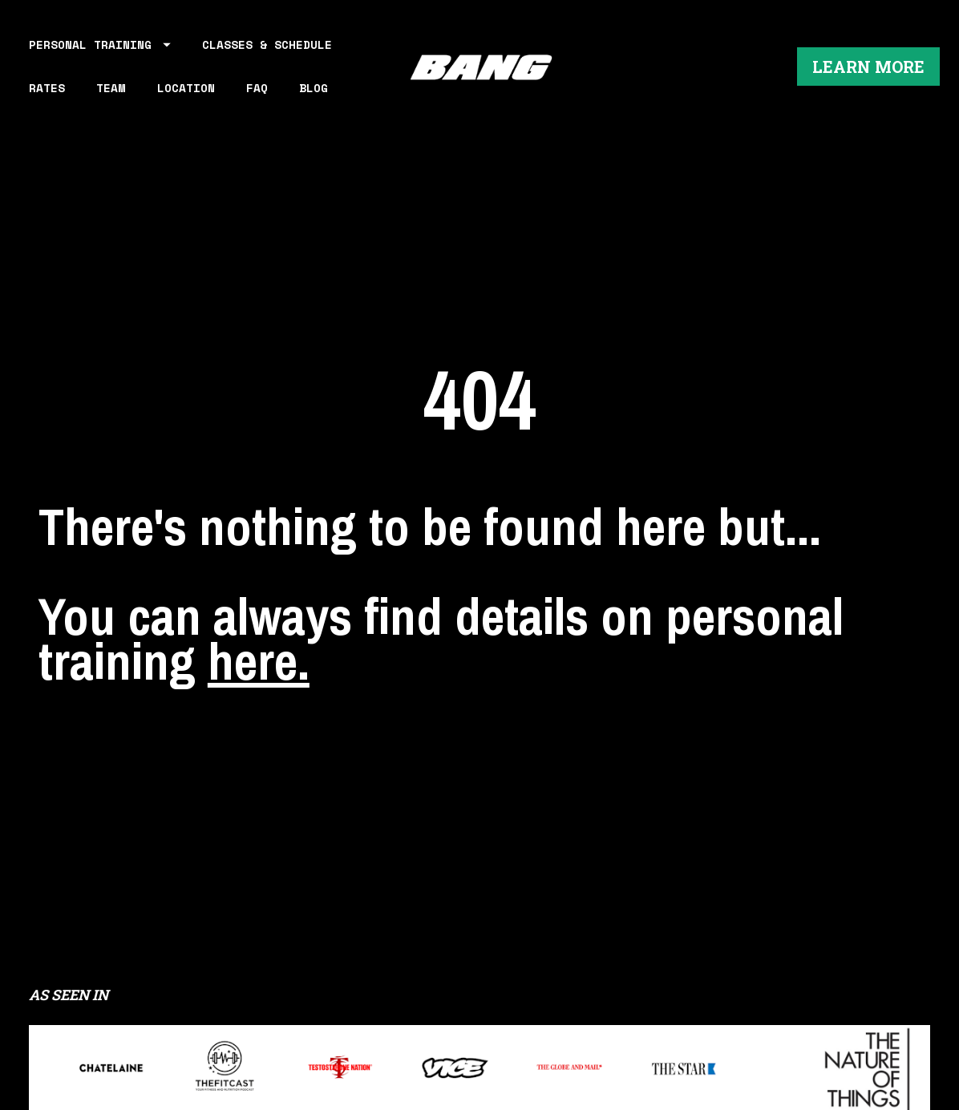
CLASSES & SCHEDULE (267, 51)
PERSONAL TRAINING (100, 51)
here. (259, 613)
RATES (47, 95)
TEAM (110, 95)
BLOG (313, 95)
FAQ (257, 95)
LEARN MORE (868, 73)
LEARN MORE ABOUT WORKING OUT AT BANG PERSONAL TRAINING (479, 1049)
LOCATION (186, 95)
